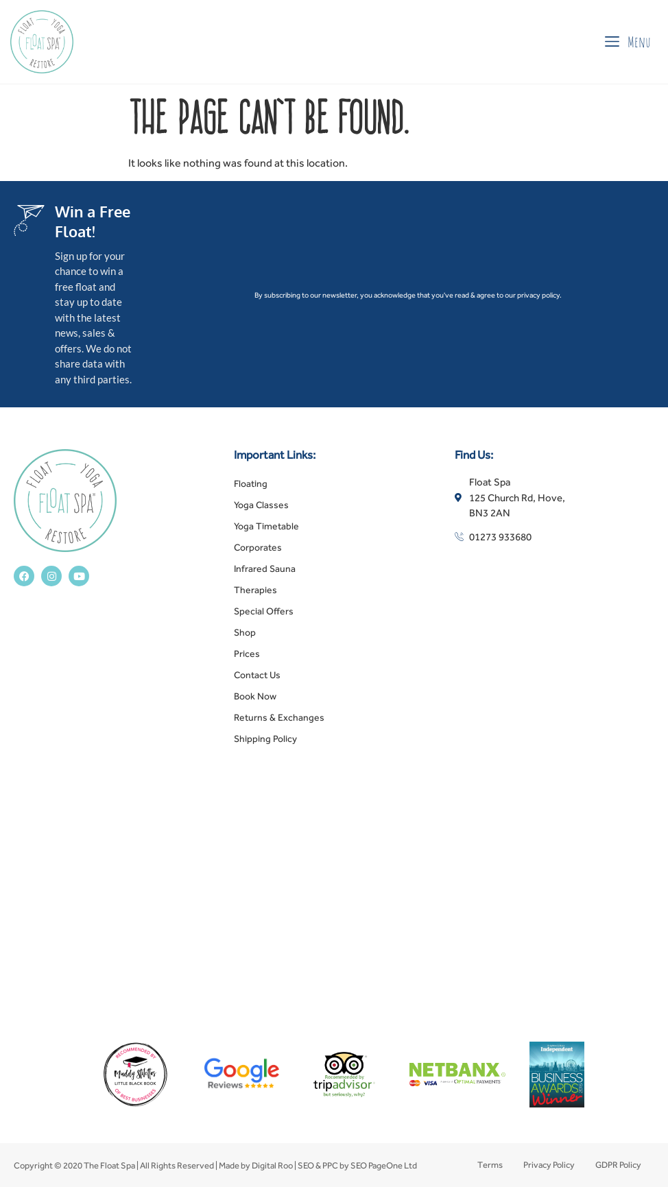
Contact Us (257, 674)
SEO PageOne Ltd (383, 1165)
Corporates (258, 547)
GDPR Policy (618, 1165)
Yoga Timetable (266, 525)
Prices (247, 653)
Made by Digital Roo (256, 1165)
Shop (245, 632)
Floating (250, 483)
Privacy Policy (549, 1165)
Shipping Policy (265, 738)
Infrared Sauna (265, 568)
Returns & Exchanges (279, 717)
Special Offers (264, 611)
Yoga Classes (261, 504)
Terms (490, 1165)
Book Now (255, 696)
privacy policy (538, 295)
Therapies (255, 589)
